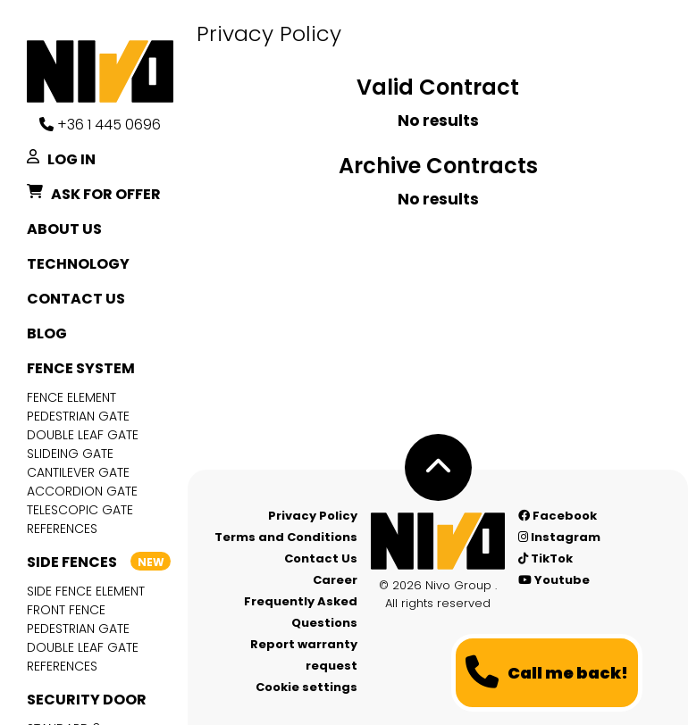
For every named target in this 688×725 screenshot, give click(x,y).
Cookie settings (306, 687)
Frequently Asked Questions (300, 612)
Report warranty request (303, 655)
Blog (47, 333)
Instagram (559, 537)
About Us (64, 229)
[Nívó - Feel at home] (438, 541)
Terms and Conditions (285, 537)
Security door (87, 699)
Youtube (554, 579)
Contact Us (76, 298)
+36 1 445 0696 (100, 124)
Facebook (557, 515)
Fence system (81, 368)
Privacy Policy (312, 515)
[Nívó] (107, 71)
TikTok (545, 558)
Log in (61, 160)
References (62, 529)
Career (335, 579)
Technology (78, 264)
